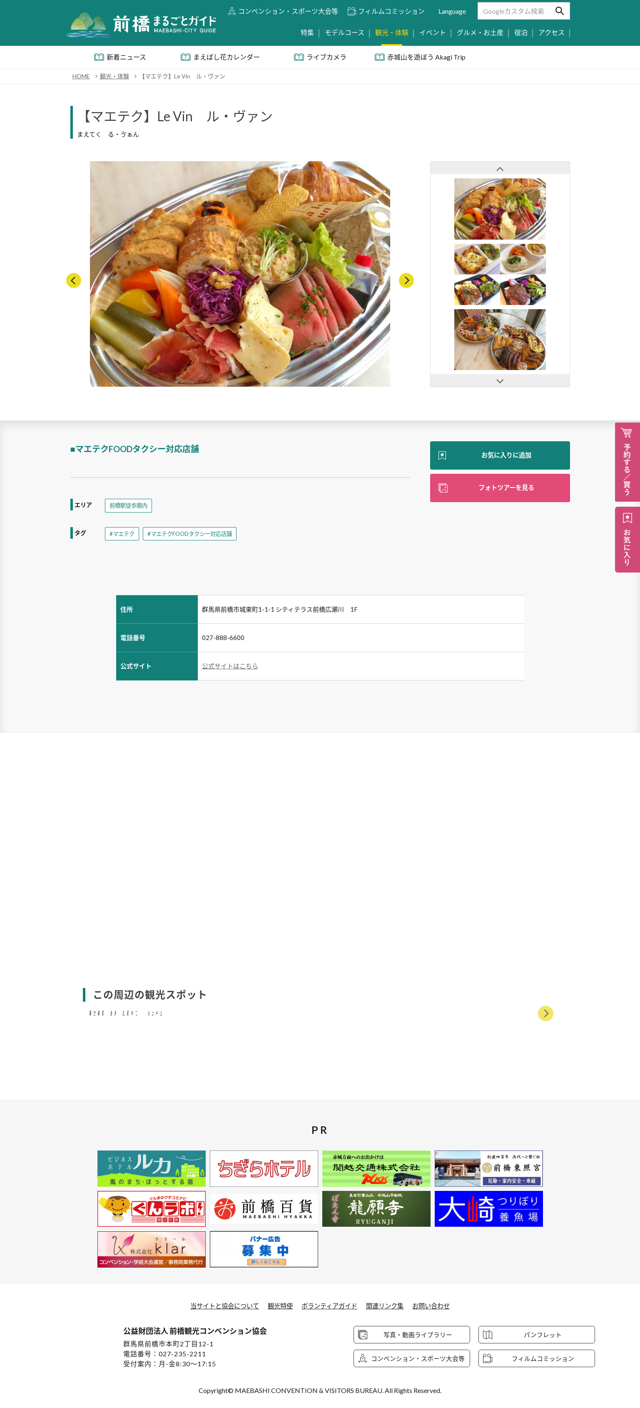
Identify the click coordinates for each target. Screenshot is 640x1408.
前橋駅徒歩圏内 (130, 505)
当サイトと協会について (219, 1306)
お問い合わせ (437, 1306)
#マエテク (123, 534)
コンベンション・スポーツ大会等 (288, 11)
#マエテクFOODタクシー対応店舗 (194, 534)
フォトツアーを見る (506, 488)
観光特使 (278, 1306)
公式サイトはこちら (230, 666)
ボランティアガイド (330, 1306)
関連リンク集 (388, 1306)
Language (452, 11)
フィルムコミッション (391, 11)
